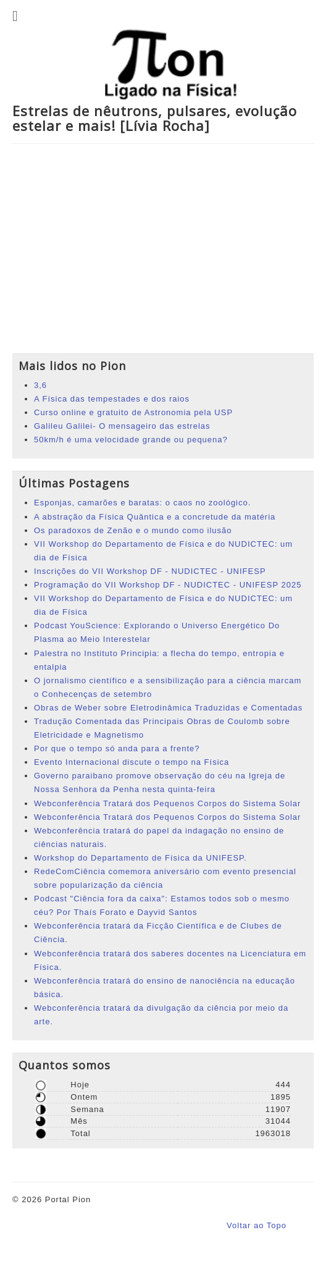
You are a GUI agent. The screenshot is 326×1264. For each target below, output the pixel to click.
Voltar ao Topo (256, 1225)
